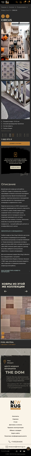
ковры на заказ (15, 167)
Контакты (15, 416)
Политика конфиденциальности (15, 436)
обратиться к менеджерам (12, 231)
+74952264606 (15, 442)
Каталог (11, 7)
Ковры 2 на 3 (5, 10)
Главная (4, 7)
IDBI (8, 451)
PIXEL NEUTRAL (10, 342)
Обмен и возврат (15, 430)
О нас (15, 422)
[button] (17, 2)
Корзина (15, 419)
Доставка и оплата (15, 425)
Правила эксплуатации (16, 427)
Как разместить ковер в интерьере (15, 271)
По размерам (21, 7)
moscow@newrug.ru (15, 447)
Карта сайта (15, 433)
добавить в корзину (15, 143)
